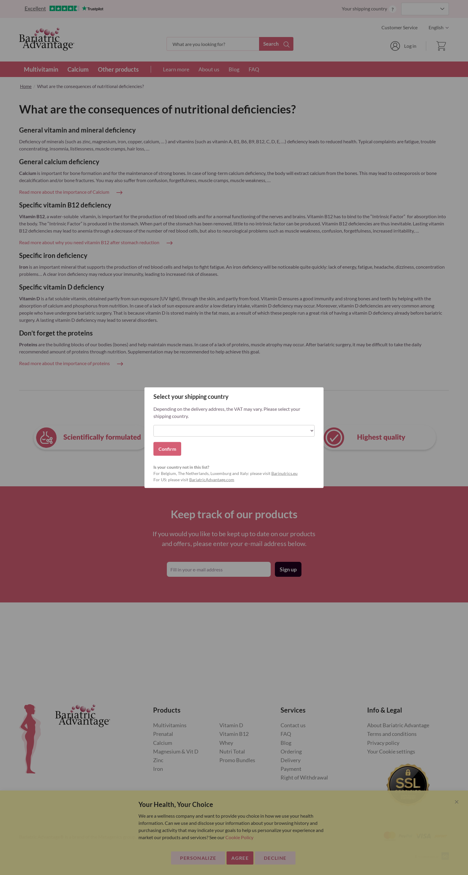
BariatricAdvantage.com (211, 479)
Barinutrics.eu (284, 473)
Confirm (167, 448)
